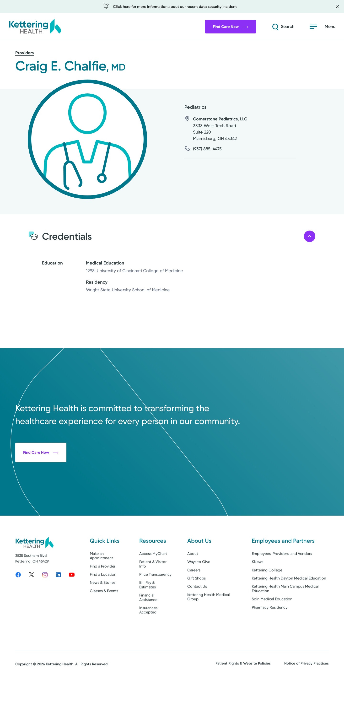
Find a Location (103, 591)
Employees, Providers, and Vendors (282, 570)
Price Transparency (155, 591)
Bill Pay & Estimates (147, 602)
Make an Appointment (101, 572)
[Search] (282, 27)
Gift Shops (196, 595)
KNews (257, 579)
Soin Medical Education (272, 616)
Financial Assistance (148, 614)
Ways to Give (198, 579)
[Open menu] (322, 26)
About (192, 570)
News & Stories (102, 600)
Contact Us (197, 603)
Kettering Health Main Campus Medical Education (285, 605)
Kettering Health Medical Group (208, 613)
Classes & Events (104, 608)
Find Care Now (230, 26)
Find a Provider (102, 583)
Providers (24, 52)
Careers (193, 587)
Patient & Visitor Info (153, 581)
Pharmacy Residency (269, 624)
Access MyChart (153, 570)
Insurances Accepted (148, 627)
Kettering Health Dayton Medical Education (289, 595)
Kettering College (267, 587)
